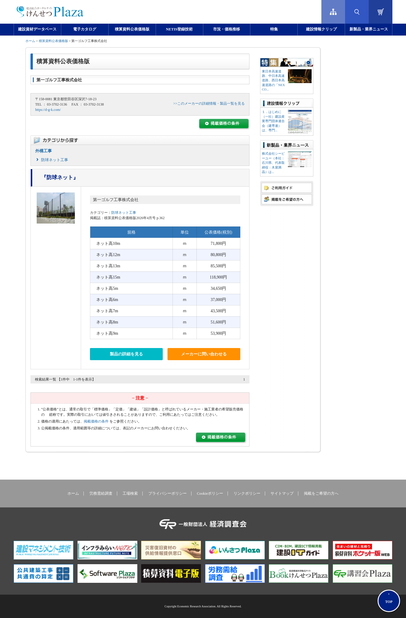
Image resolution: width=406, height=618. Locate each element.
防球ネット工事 (54, 160)
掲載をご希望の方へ (321, 493)
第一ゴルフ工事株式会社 (115, 200)
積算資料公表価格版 (132, 29)
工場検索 (130, 493)
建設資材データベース (37, 29)
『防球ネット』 (59, 177)
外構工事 (43, 151)
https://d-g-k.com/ (48, 110)
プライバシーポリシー (167, 493)
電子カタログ (84, 29)
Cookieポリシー (210, 493)
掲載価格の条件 (96, 421)
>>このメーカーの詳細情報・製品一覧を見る (209, 103)
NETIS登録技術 (179, 29)
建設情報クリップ (321, 29)
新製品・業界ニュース (368, 29)
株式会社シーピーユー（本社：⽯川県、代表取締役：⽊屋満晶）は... (273, 163)
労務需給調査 (100, 493)
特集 (274, 29)
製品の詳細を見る (126, 354)
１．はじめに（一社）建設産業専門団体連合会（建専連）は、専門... (273, 121)
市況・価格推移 (226, 29)
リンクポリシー (246, 493)
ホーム (30, 41)
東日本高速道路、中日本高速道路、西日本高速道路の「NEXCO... (273, 80)
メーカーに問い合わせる (204, 354)
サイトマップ (282, 493)
